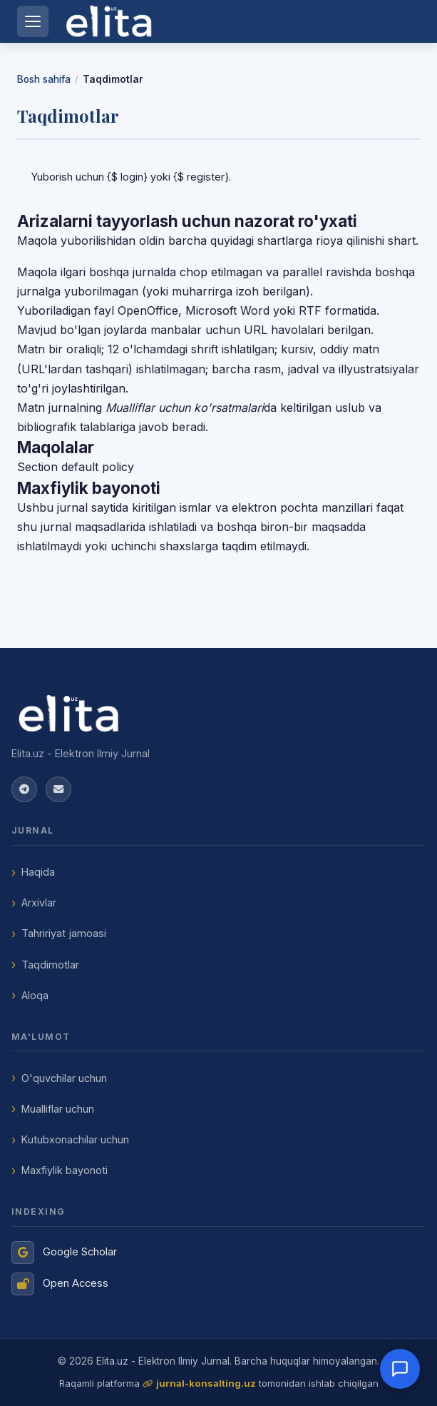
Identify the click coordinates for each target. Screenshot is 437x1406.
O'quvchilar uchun (64, 1078)
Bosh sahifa (44, 79)
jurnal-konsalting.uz (206, 1383)
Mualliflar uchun (57, 1109)
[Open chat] (400, 1369)
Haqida (38, 872)
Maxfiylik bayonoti (64, 1170)
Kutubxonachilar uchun (75, 1139)
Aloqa (34, 995)
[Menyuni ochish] (32, 21)
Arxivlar (38, 902)
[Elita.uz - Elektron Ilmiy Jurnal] (218, 714)
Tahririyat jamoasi (63, 933)
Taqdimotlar (50, 965)
